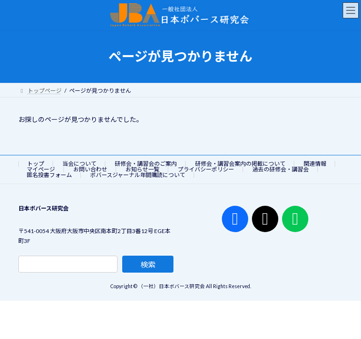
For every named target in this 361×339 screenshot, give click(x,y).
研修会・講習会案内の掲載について (240, 163)
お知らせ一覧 (142, 169)
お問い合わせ (90, 169)
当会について (79, 163)
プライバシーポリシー (206, 169)
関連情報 (315, 163)
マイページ (41, 169)
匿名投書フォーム (49, 174)
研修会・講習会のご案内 (146, 163)
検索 (148, 264)
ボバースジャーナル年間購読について (137, 174)
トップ (35, 163)
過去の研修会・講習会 (280, 169)
